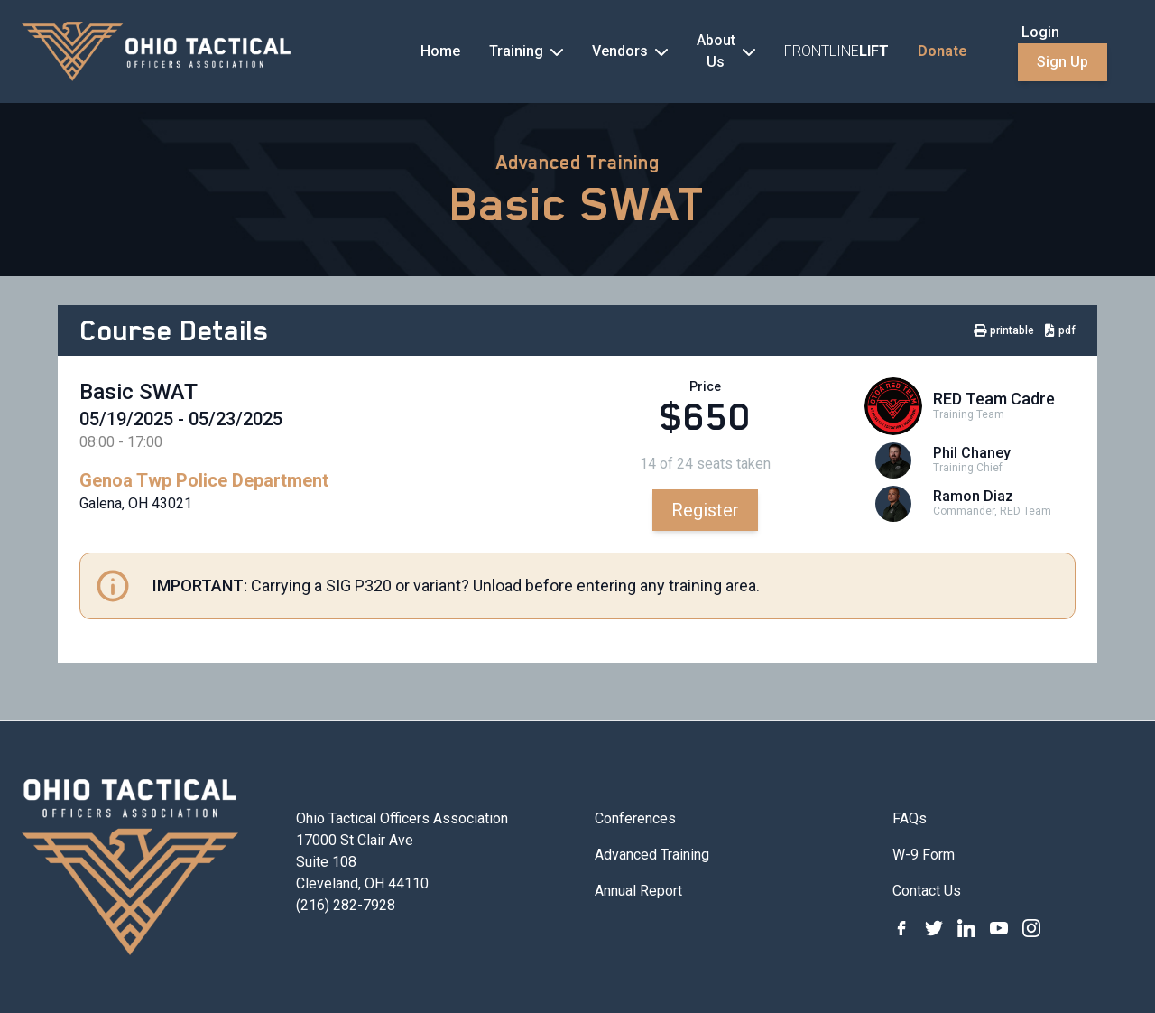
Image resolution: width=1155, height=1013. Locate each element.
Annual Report (638, 890)
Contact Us (926, 890)
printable (1004, 330)
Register (705, 510)
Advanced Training (578, 162)
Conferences (635, 818)
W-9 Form (923, 854)
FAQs (909, 818)
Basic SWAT (577, 204)
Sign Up (1062, 61)
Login (1040, 32)
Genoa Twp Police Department (203, 480)
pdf (1060, 330)
